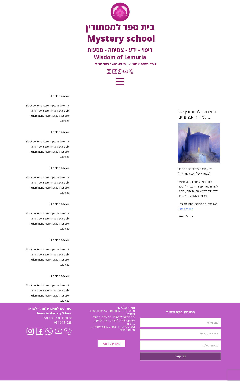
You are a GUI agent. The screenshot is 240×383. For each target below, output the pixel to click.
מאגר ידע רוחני (111, 344)
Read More (185, 216)
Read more (185, 209)
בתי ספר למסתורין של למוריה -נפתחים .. (197, 114)
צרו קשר (180, 356)
